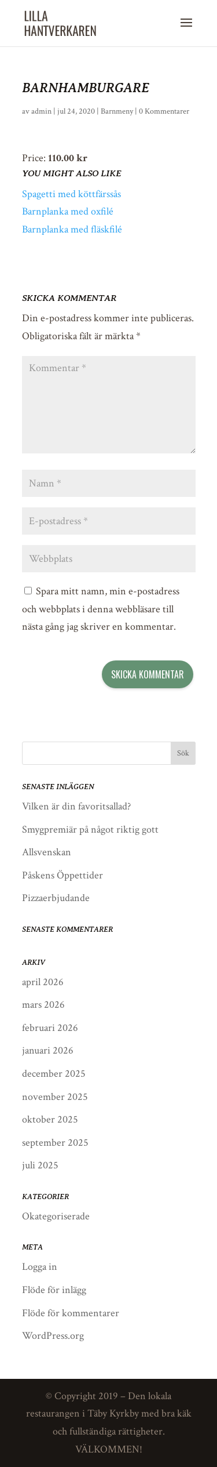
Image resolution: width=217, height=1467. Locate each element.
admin (41, 111)
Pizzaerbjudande (56, 898)
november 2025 (55, 1096)
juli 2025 (40, 1165)
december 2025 (54, 1073)
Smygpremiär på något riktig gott (90, 829)
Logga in (39, 1266)
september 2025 (55, 1142)
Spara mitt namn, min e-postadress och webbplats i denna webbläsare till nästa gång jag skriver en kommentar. (100, 608)
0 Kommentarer (164, 111)
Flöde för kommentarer (70, 1313)
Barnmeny (117, 111)
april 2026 (43, 982)
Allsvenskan (46, 852)
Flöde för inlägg (54, 1290)
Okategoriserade (56, 1216)
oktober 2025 (50, 1119)
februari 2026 (50, 1027)
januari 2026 (47, 1050)
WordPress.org (53, 1335)
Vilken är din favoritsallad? (76, 806)
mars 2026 (43, 1004)
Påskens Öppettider (62, 875)
